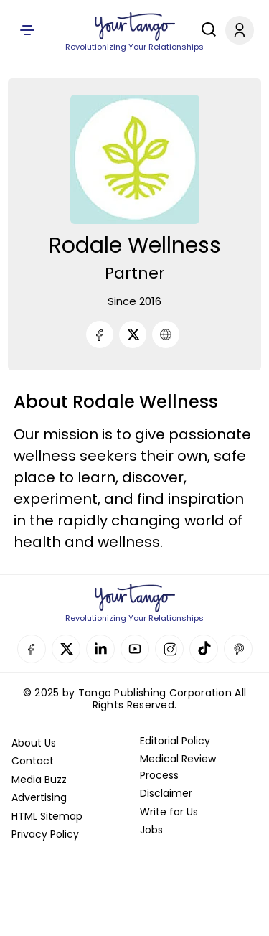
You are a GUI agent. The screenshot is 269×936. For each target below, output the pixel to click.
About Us (33, 743)
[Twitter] (132, 334)
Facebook (31, 649)
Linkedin (100, 649)
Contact (32, 761)
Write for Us (169, 812)
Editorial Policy (175, 741)
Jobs (151, 830)
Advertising (39, 797)
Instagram (169, 649)
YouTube (135, 649)
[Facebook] (99, 334)
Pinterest (238, 649)
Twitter (66, 649)
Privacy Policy (45, 834)
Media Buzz (39, 779)
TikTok (203, 649)
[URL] (165, 334)
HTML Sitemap (46, 816)
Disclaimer (166, 793)
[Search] (205, 29)
